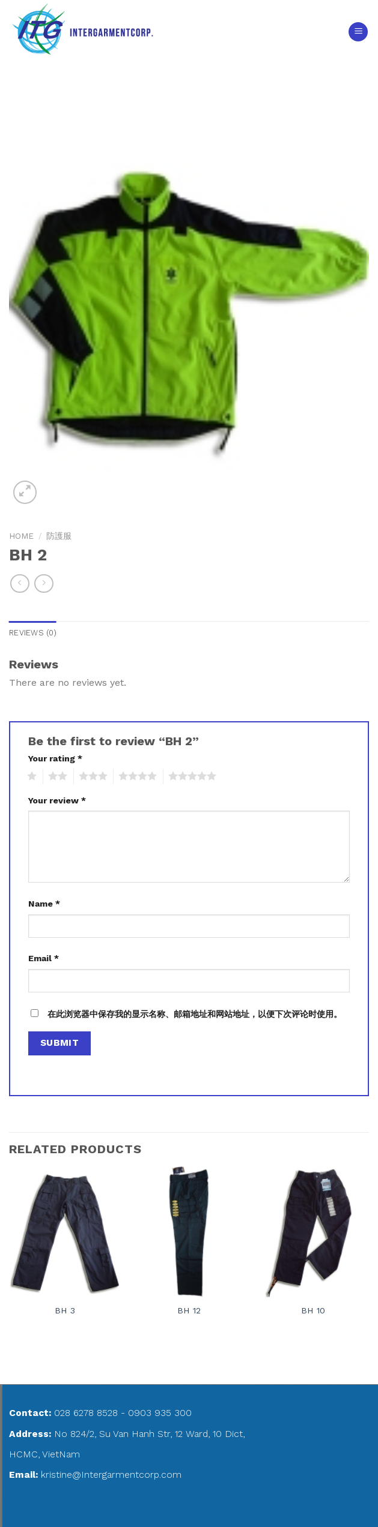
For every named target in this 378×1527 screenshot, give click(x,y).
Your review (57, 800)
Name (44, 903)
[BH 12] (189, 1231)
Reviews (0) (32, 632)
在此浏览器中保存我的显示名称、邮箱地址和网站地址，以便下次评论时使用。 (194, 1014)
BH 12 (189, 1310)
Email (43, 958)
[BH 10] (313, 1231)
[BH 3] (65, 1231)
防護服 (59, 536)
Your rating (55, 758)
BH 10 (313, 1310)
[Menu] (358, 32)
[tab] (32, 633)
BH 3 (65, 1310)
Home (21, 536)
